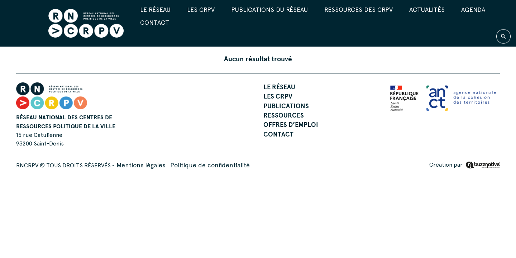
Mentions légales (140, 165)
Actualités (427, 9)
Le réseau (155, 9)
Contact (154, 22)
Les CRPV (201, 9)
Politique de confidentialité (210, 165)
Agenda (473, 9)
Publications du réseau (269, 9)
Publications (286, 106)
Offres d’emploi (290, 124)
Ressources (283, 115)
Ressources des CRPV (358, 9)
